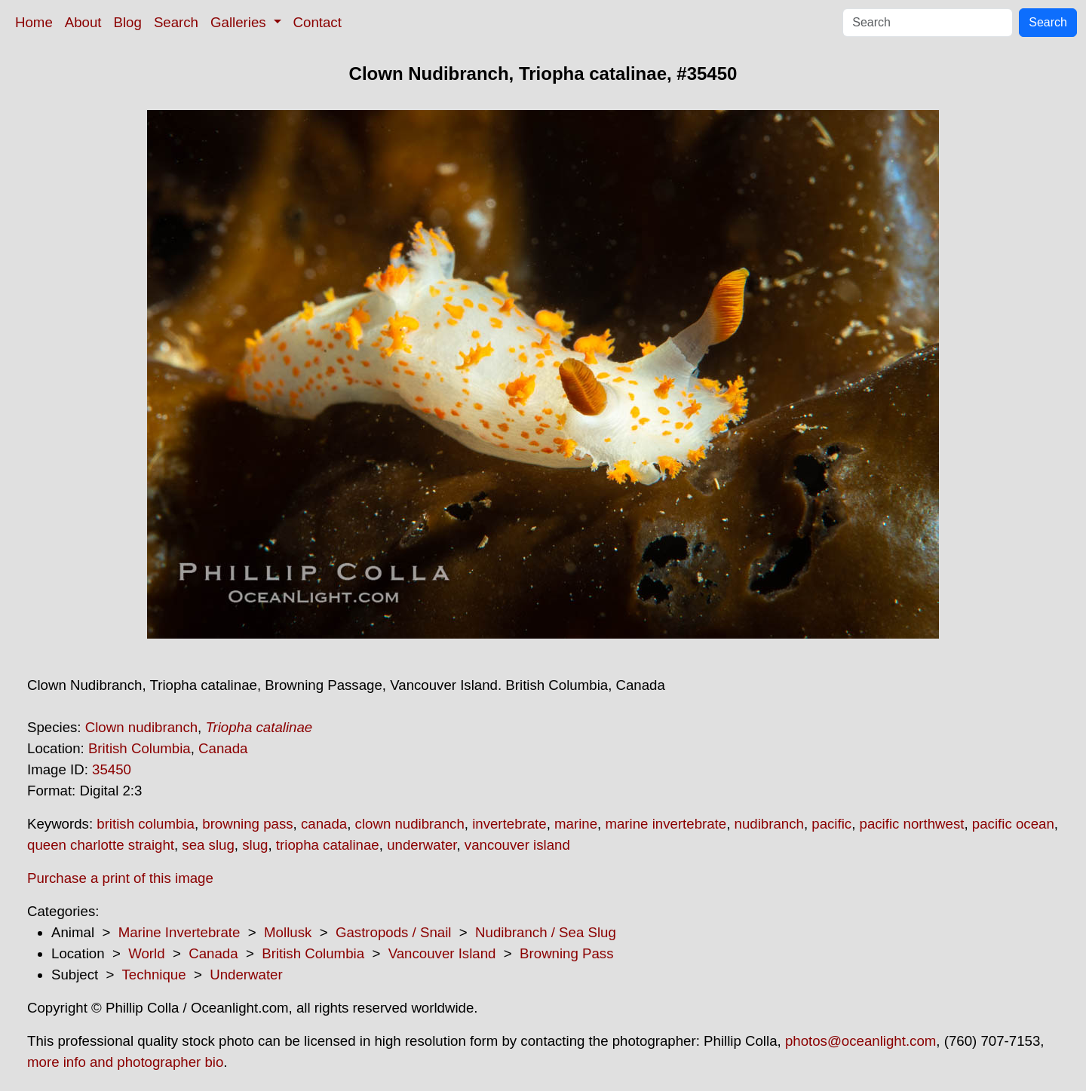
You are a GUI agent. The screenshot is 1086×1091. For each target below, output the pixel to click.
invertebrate (509, 824)
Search (176, 22)
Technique (154, 974)
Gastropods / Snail (393, 932)
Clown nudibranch (141, 727)
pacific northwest (912, 824)
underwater (421, 845)
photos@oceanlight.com (860, 1041)
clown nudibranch (410, 824)
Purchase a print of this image (120, 878)
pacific (831, 824)
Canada (222, 748)
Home (34, 22)
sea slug (208, 845)
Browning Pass (566, 953)
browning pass (247, 824)
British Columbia (139, 748)
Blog (128, 22)
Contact (317, 22)
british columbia (146, 824)
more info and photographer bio (125, 1062)
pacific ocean (1013, 824)
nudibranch (769, 824)
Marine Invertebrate (179, 932)
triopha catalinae (327, 845)
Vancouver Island (442, 953)
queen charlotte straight (100, 845)
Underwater (246, 974)
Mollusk (287, 932)
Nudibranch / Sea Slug (545, 932)
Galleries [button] (240, 22)
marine (575, 824)
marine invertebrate (665, 824)
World (146, 953)
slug (255, 845)
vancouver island (517, 845)
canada (324, 824)
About (83, 22)
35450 (111, 769)
